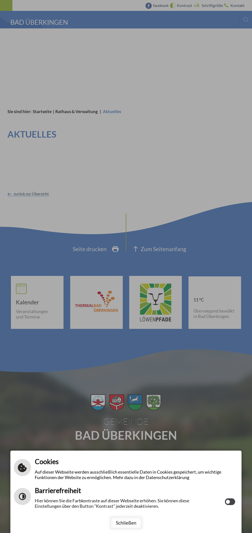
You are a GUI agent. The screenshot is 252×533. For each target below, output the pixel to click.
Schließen (126, 523)
